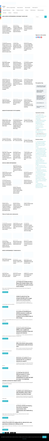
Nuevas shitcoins (20, 7)
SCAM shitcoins (32, 10)
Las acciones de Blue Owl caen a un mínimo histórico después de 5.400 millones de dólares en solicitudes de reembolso (6, 183)
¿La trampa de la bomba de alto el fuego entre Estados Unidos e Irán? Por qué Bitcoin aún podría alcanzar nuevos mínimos (6, 226)
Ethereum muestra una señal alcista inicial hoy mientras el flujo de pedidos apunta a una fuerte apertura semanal (17, 190)
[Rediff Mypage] (0, 17)
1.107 (12, 433)
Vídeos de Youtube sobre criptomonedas (10, 214)
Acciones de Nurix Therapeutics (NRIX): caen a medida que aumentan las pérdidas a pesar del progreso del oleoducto (17, 29)
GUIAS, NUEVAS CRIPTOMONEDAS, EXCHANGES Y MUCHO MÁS (14, 16)
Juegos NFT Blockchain (6, 10)
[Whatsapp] (0, 14)
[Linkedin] (0, 9)
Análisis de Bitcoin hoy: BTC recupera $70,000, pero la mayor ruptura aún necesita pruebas (24, 298)
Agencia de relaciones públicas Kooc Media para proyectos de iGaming (6, 101)
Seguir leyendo (5, 292)
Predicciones (16, 12)
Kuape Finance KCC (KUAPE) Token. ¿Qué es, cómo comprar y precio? (6, 275)
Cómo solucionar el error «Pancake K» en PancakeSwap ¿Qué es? (41, 131)
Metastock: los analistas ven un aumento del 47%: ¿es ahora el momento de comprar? (23, 359)
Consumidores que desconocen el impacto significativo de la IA (41, 122)
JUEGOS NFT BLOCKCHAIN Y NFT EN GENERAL (11, 110)
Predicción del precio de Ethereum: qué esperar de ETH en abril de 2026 (28, 182)
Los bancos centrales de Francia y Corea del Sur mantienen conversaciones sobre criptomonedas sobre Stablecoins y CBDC (24, 409)
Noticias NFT (24, 280)
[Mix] (0, 13)
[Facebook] (0, 5)
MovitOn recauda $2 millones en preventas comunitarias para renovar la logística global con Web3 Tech (17, 206)
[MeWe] (0, 12)
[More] (0, 18)
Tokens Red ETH (35, 7)
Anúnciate (4, 12)
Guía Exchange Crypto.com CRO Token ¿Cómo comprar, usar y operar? (41, 135)
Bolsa (13, 10)
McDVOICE (38, 120)
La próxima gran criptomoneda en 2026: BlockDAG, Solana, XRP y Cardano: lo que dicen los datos (17, 46)
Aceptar (44, 437)
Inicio (4, 7)
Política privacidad (41, 10)
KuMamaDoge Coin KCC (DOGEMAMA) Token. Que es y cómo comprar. (28, 262)
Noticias (27, 295)
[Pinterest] (0, 10)
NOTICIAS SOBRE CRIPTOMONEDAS (9, 162)
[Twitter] (0, 7)
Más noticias (24, 295)
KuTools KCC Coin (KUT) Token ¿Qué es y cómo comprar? (17, 275)
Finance (38, 114)
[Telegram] (0, 16)
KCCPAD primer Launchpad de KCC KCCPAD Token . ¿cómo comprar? (28, 275)
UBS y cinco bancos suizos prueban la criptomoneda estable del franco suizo (17, 243)
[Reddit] (0, 8)
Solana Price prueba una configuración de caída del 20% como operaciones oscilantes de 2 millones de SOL (17, 169)
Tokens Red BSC (27, 7)
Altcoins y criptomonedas (11, 7)
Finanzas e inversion (20, 10)
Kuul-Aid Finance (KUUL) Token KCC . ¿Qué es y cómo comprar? (17, 262)
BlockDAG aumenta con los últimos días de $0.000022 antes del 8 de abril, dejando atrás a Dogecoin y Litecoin (17, 82)
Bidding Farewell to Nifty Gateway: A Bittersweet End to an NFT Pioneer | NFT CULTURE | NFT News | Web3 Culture (6, 123)
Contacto (9, 12)
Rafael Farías (39, 124)
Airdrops (26, 10)
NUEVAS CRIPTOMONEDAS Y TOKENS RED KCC (11, 250)
